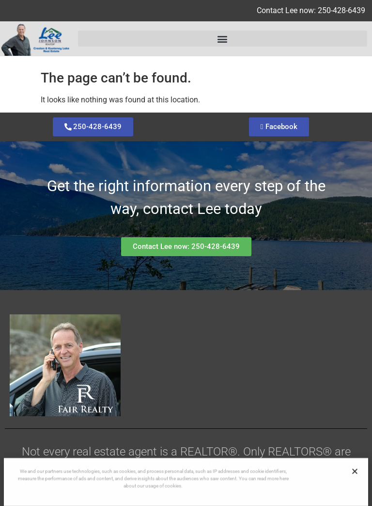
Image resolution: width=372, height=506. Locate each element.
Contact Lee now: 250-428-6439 (311, 10)
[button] (222, 39)
